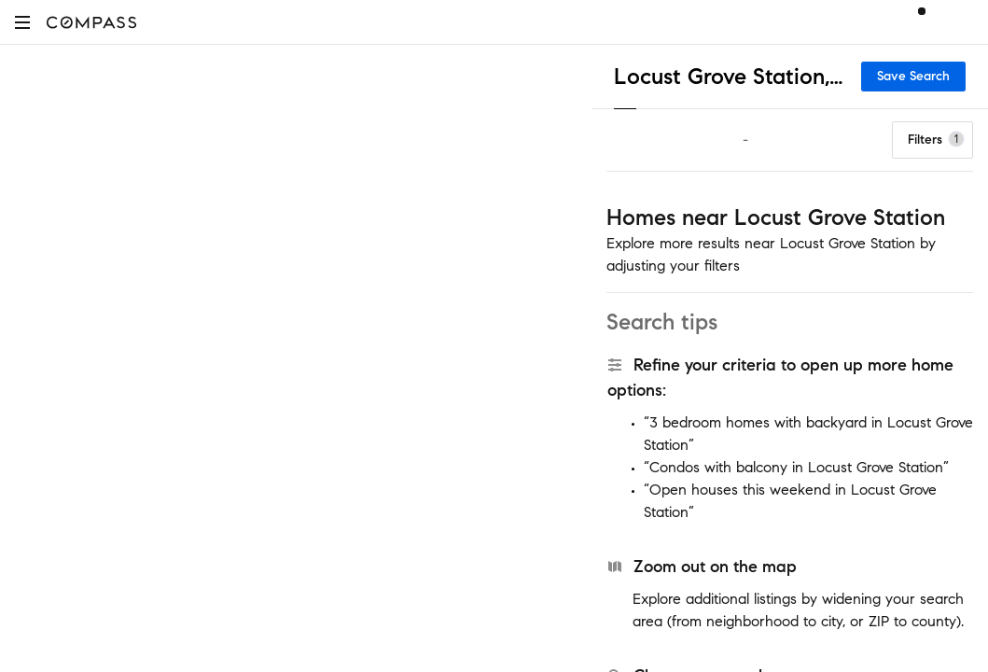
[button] (22, 22)
